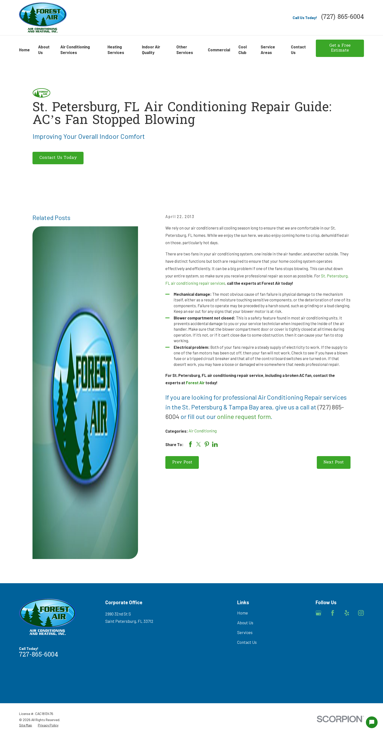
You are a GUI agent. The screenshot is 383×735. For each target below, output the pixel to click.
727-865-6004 (38, 655)
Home (242, 612)
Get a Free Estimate (340, 48)
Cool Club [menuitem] (242, 49)
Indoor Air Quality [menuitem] (151, 49)
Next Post (333, 462)
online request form (244, 416)
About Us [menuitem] (44, 49)
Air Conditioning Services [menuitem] (75, 49)
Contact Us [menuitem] (298, 49)
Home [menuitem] (24, 49)
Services (245, 632)
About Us (245, 622)
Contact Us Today (58, 158)
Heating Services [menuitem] (115, 49)
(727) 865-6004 (342, 17)
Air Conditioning (203, 430)
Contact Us (247, 642)
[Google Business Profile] (318, 613)
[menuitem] (25, 725)
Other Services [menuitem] (184, 49)
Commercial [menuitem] (219, 49)
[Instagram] (361, 613)
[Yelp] (347, 613)
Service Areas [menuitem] (268, 49)
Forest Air (195, 382)
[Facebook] (332, 613)
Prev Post (182, 462)
